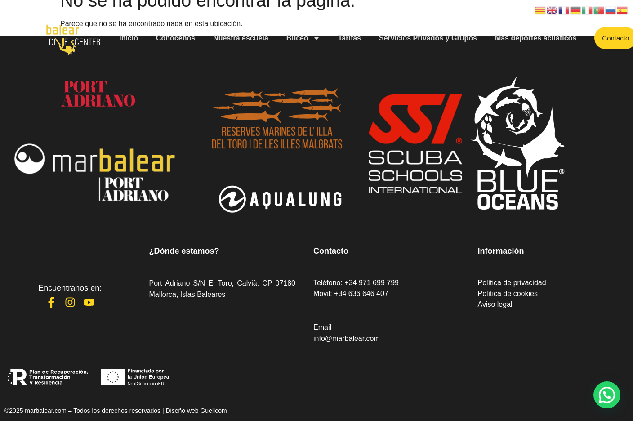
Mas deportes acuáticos (535, 38)
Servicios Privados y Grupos (428, 38)
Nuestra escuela (240, 38)
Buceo (303, 38)
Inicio (128, 38)
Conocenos (175, 38)
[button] (606, 394)
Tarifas (349, 38)
